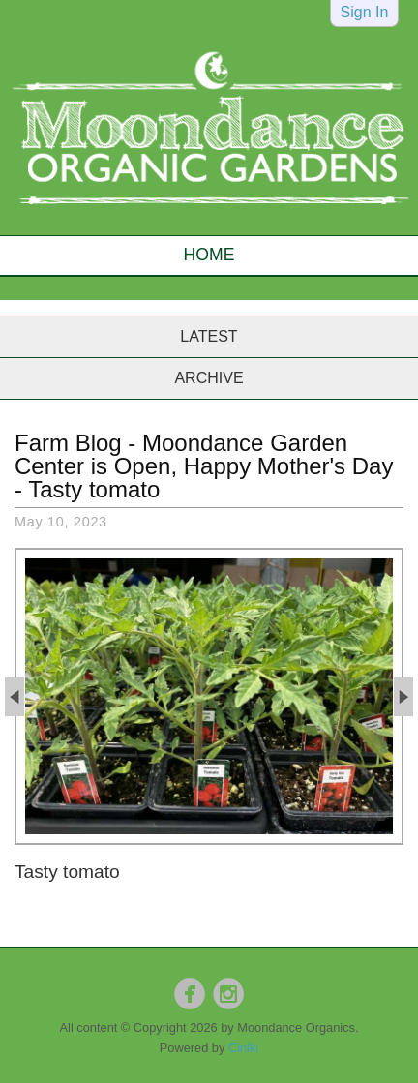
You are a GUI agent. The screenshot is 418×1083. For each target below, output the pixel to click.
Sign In (365, 12)
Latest (208, 336)
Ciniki (243, 1047)
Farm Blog (68, 443)
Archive (208, 378)
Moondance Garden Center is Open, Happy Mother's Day (204, 454)
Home (209, 254)
